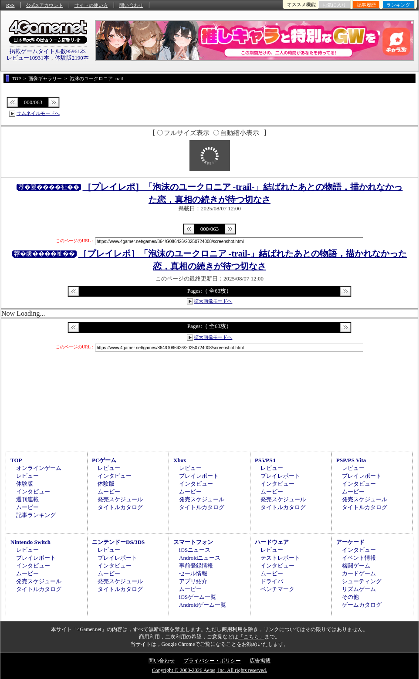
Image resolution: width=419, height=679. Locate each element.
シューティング (362, 581)
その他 (350, 597)
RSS (10, 5)
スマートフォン (193, 542)
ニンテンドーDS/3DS (118, 542)
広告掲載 (260, 661)
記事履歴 (366, 4)
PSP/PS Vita (351, 460)
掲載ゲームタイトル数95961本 (48, 51)
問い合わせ (131, 5)
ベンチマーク (277, 589)
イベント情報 (359, 557)
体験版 (24, 483)
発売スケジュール (120, 499)
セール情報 (193, 573)
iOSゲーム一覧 (197, 597)
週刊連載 (27, 499)
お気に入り (334, 4)
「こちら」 (251, 637)
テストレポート (280, 557)
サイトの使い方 (91, 5)
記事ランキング (36, 515)
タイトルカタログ (120, 507)
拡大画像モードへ (213, 301)
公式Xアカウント (44, 5)
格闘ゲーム (356, 565)
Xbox (179, 460)
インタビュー (33, 491)
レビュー (27, 476)
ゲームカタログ (362, 604)
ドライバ (271, 581)
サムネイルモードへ (38, 113)
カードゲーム (359, 573)
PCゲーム (104, 460)
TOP (16, 460)
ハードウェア (272, 542)
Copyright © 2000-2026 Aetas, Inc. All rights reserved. (209, 670)
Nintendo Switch (30, 542)
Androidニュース (199, 557)
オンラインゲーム (38, 468)
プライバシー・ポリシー (212, 661)
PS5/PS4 (265, 460)
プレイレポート (199, 476)
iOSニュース (194, 550)
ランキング (398, 4)
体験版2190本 (72, 57)
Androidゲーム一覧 (202, 604)
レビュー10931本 (28, 57)
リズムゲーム (359, 589)
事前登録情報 (196, 565)
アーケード (350, 542)
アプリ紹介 (193, 581)
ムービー (27, 507)
